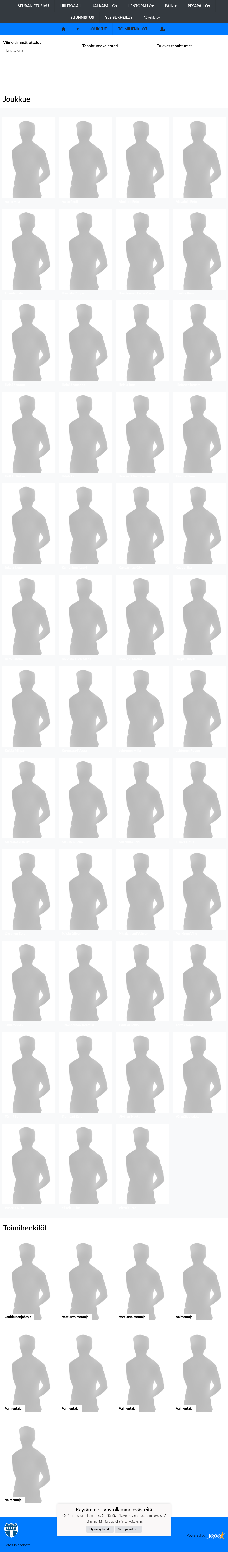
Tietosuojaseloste (17, 1545)
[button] (28, 161)
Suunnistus (82, 17)
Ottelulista (13, 66)
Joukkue (98, 29)
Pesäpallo (199, 5)
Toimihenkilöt (132, 29)
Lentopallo (141, 5)
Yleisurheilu (118, 17)
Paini (170, 5)
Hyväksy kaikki (100, 1529)
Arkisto (152, 17)
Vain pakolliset (128, 1529)
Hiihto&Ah (70, 5)
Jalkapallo (105, 5)
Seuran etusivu (33, 5)
